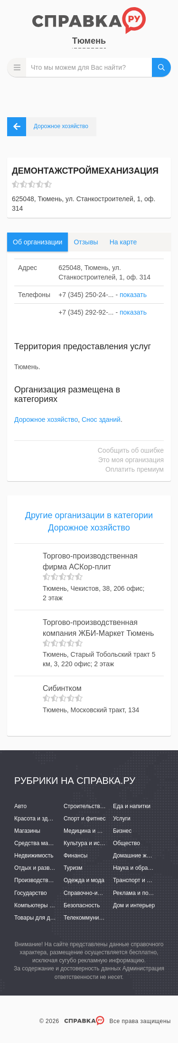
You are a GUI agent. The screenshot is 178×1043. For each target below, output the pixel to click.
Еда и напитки (131, 806)
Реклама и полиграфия (143, 893)
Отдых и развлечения (42, 868)
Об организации (37, 242)
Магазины (27, 831)
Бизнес (122, 831)
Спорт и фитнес (85, 818)
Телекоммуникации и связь (99, 917)
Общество (126, 843)
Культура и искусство (92, 843)
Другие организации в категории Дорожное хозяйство (89, 521)
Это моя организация (131, 460)
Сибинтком (62, 688)
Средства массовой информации (58, 843)
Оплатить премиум (134, 469)
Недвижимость (34, 855)
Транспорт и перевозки (143, 880)
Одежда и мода (84, 880)
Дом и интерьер (134, 905)
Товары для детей (38, 917)
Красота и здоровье (40, 818)
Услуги (122, 818)
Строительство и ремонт (96, 806)
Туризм (73, 868)
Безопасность (82, 905)
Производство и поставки (47, 880)
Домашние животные (141, 855)
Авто (20, 806)
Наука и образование (141, 868)
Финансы (75, 855)
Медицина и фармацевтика (100, 831)
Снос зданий (101, 419)
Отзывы (86, 242)
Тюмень (89, 41)
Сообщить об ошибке (131, 450)
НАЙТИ (161, 67)
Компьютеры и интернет (46, 905)
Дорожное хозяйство (46, 419)
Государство (30, 893)
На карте (123, 242)
